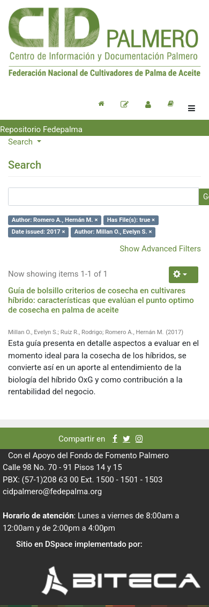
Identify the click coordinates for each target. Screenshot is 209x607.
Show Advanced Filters (160, 249)
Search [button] (21, 142)
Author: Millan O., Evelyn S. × (113, 231)
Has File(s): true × (131, 219)
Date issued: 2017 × (38, 231)
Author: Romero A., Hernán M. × (55, 219)
